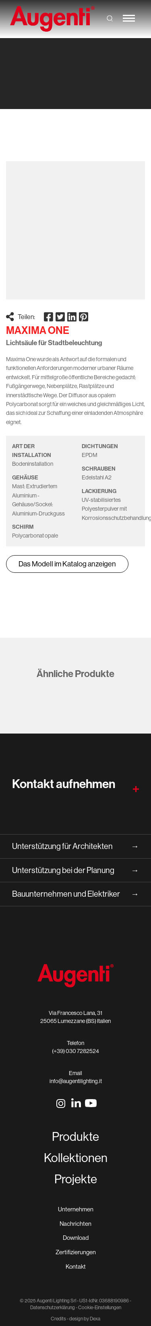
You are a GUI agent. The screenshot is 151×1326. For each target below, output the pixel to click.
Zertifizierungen (76, 1252)
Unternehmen (75, 1209)
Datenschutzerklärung (52, 1307)
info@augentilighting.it (76, 1081)
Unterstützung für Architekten (75, 846)
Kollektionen (76, 1157)
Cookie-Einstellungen (99, 1307)
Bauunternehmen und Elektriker (75, 894)
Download (76, 1237)
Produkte (75, 1136)
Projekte (75, 1179)
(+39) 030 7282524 (75, 1051)
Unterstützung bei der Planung (75, 870)
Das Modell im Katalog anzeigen (67, 563)
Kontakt (76, 1266)
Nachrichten (75, 1223)
